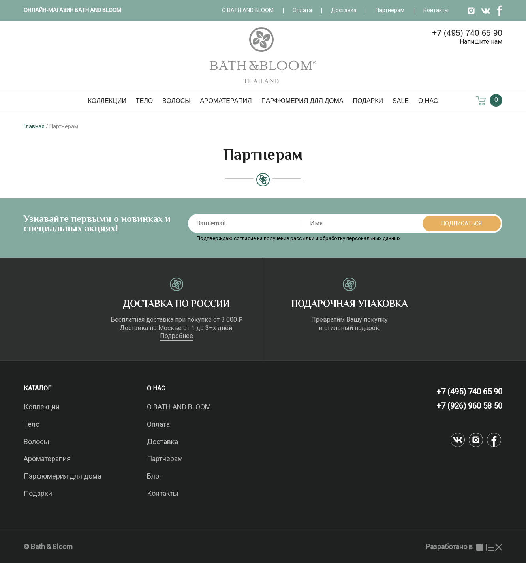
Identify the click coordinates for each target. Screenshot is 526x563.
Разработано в (464, 546)
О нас (428, 101)
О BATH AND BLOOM (179, 407)
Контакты (436, 10)
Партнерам (390, 10)
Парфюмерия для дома (302, 101)
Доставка (344, 10)
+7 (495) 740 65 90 (467, 32)
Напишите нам (481, 41)
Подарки (368, 101)
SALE (401, 101)
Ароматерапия (226, 101)
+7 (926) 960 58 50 (469, 406)
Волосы (176, 101)
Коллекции (107, 101)
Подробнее (176, 336)
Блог (154, 476)
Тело (144, 101)
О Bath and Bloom (248, 10)
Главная (34, 126)
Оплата (302, 10)
